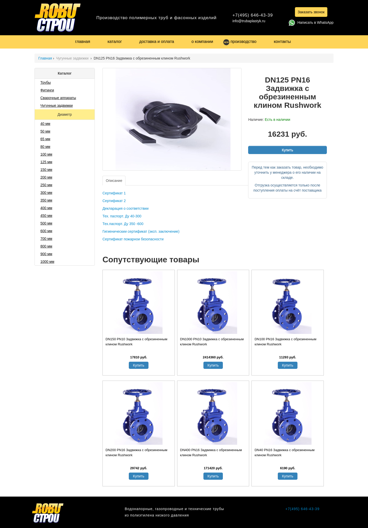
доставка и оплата (156, 41)
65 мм (45, 139)
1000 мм (47, 262)
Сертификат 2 (114, 201)
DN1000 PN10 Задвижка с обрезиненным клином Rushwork (212, 341)
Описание (114, 181)
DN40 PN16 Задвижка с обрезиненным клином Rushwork (285, 452)
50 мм (45, 131)
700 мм (46, 239)
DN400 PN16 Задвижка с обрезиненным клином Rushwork (211, 452)
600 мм (46, 231)
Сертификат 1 (114, 193)
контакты (282, 41)
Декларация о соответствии (125, 208)
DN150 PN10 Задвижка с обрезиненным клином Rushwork (136, 341)
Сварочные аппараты (58, 98)
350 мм (46, 200)
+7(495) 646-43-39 (252, 15)
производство (239, 41)
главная (82, 41)
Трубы (45, 82)
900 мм (46, 254)
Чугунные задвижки (72, 58)
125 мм (46, 162)
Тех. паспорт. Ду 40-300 (121, 216)
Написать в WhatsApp (311, 22)
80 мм (45, 147)
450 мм (46, 216)
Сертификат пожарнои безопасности (133, 239)
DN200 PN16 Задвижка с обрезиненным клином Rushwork (136, 452)
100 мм (46, 154)
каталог (115, 41)
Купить (287, 150)
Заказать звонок (311, 12)
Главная (45, 58)
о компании (202, 41)
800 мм (46, 246)
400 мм (46, 208)
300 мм (46, 193)
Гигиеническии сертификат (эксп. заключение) (140, 231)
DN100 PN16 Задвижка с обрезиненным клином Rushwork (285, 341)
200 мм (46, 177)
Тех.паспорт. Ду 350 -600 (122, 224)
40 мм (45, 124)
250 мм (46, 185)
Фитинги (47, 90)
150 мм (46, 170)
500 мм (46, 223)
